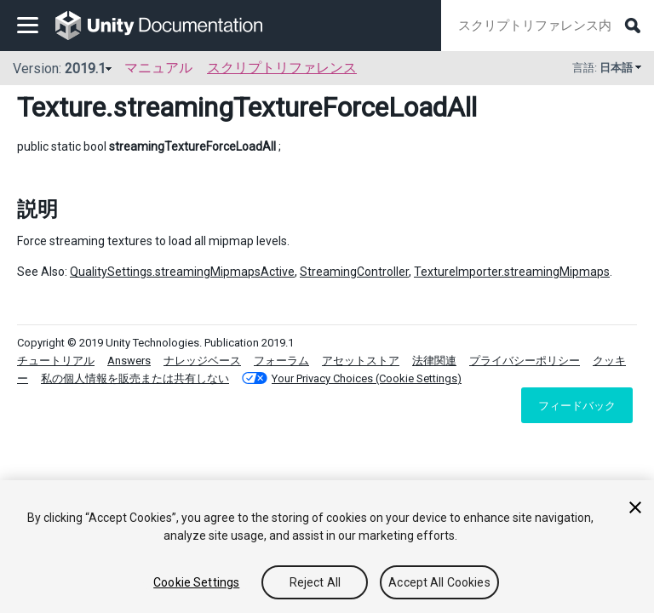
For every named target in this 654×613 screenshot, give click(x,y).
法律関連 (434, 360)
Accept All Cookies (439, 582)
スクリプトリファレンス (282, 67)
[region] (327, 546)
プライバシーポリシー (524, 360)
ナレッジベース (202, 360)
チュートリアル (56, 360)
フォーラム (281, 360)
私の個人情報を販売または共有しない (135, 378)
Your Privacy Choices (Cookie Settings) (367, 378)
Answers (129, 360)
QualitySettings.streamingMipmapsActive (182, 271)
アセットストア (360, 360)
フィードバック (577, 405)
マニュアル (158, 67)
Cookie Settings (196, 582)
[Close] (635, 507)
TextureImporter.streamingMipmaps (512, 271)
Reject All (315, 582)
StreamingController (354, 271)
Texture (61, 107)
